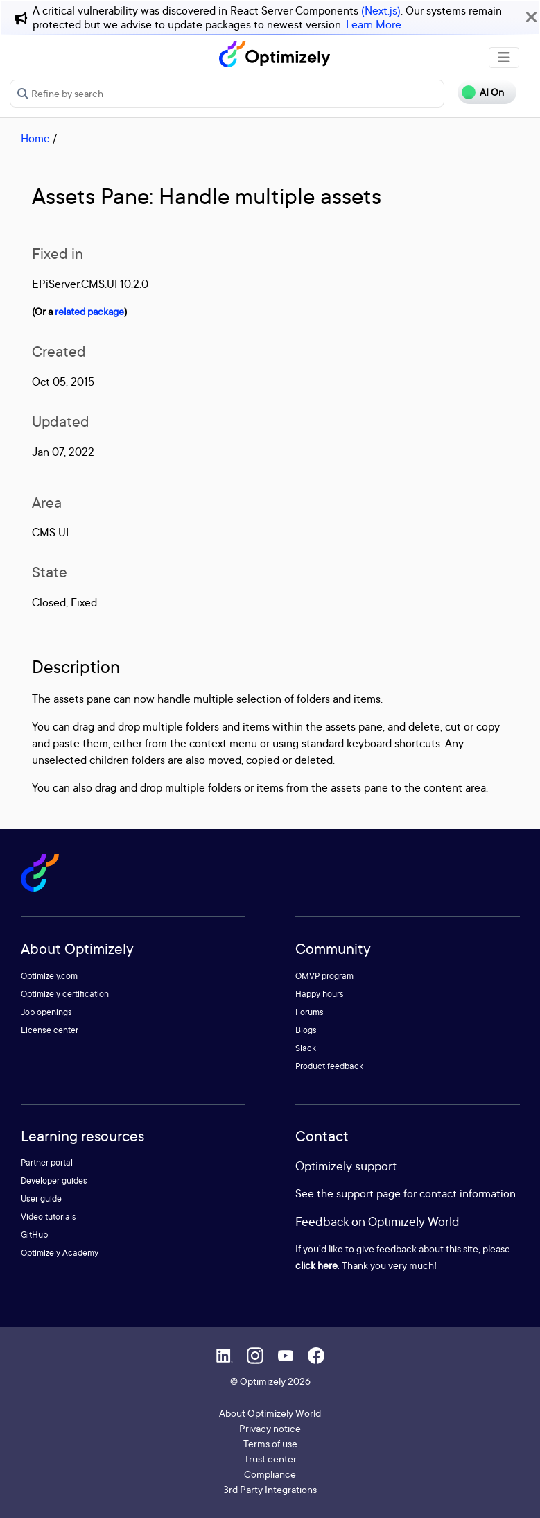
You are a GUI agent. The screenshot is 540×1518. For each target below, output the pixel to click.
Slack (305, 1048)
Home (35, 138)
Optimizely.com (49, 976)
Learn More (373, 24)
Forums (309, 1012)
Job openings (46, 1012)
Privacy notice (270, 1428)
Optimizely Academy (59, 1253)
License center (49, 1030)
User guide (41, 1198)
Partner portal (47, 1162)
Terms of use (270, 1443)
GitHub (34, 1234)
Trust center (270, 1458)
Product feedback (329, 1066)
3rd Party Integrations (270, 1489)
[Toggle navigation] (504, 57)
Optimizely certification (65, 994)
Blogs (306, 1030)
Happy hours (319, 994)
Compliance (270, 1474)
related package (89, 311)
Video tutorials (48, 1216)
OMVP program (324, 976)
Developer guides (54, 1180)
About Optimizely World (270, 1412)
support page (368, 1193)
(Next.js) (381, 10)
